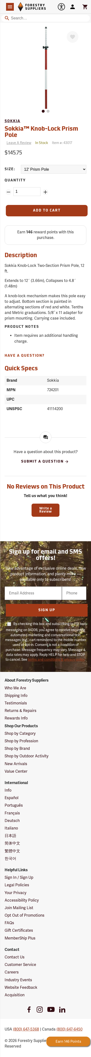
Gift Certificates (19, 930)
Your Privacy (15, 892)
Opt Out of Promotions (24, 915)
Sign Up (46, 610)
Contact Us (15, 957)
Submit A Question (45, 461)
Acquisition (15, 995)
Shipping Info (16, 695)
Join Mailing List (19, 907)
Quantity (15, 180)
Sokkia (12, 121)
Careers (12, 972)
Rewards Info (16, 718)
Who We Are (15, 688)
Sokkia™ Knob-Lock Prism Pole (41, 132)
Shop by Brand (17, 748)
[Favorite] (72, 37)
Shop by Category (20, 733)
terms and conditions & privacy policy (56, 660)
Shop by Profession (21, 741)
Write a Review (45, 510)
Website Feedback (21, 987)
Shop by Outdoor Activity (27, 756)
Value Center (16, 771)
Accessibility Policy (22, 900)
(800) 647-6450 (70, 1029)
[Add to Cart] (47, 210)
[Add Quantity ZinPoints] (45, 192)
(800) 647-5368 (26, 1029)
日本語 (10, 835)
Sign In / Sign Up (19, 877)
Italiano (11, 828)
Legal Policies (17, 885)
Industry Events (18, 980)
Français (12, 813)
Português (14, 805)
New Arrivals (16, 763)
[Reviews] (18, 143)
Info (8, 790)
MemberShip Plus (20, 938)
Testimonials (16, 703)
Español (11, 797)
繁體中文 (12, 851)
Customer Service (20, 964)
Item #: (62, 143)
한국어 (10, 858)
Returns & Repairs (20, 710)
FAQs (9, 923)
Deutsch (12, 820)
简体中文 (12, 843)
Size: (10, 169)
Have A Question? (25, 356)
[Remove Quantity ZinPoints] (8, 192)
